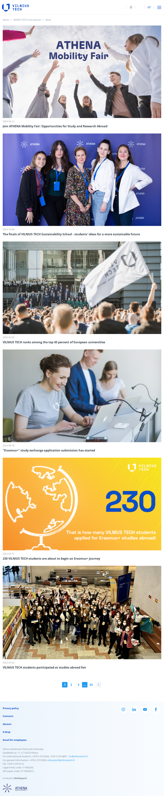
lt (149, 7)
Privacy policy (11, 708)
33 (91, 685)
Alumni (7, 724)
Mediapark (20, 778)
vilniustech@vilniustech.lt (61, 760)
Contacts (8, 716)
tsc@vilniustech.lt (78, 756)
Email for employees (14, 740)
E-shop (6, 732)
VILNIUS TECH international (27, 19)
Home (6, 19)
